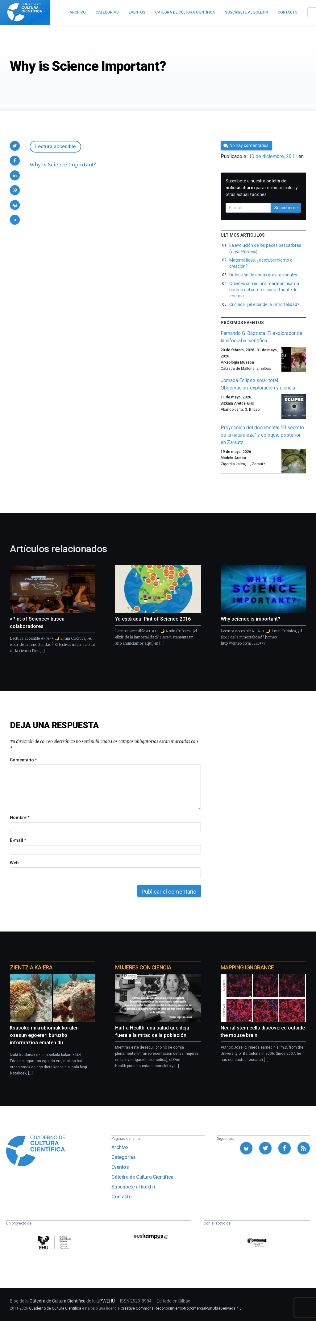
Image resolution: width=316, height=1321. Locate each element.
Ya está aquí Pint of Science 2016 (153, 619)
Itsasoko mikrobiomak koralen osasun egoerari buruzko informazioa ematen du (44, 1035)
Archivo (119, 1147)
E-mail (18, 840)
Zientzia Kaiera (31, 967)
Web (14, 862)
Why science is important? (250, 619)
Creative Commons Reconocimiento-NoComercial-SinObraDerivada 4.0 (181, 1308)
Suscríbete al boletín (133, 1187)
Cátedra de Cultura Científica (142, 1177)
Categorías (123, 1157)
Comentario (23, 759)
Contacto (121, 1197)
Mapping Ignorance (247, 967)
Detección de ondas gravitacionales (263, 274)
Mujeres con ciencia (143, 967)
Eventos (120, 1167)
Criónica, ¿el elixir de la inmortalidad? (264, 304)
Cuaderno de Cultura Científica (55, 1308)
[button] (15, 146)
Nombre (19, 817)
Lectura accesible (55, 146)
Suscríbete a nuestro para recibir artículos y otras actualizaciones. (262, 187)
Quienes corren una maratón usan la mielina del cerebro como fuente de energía (264, 289)
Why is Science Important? (63, 164)
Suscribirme (286, 207)
